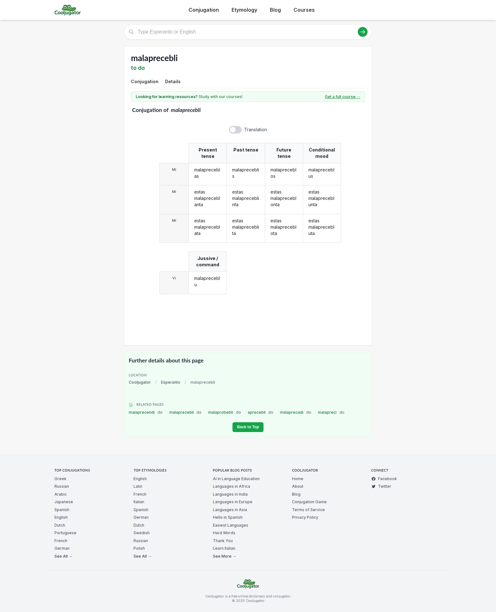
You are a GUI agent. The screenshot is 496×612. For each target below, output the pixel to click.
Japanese (63, 501)
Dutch (59, 525)
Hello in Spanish (228, 517)
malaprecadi (295, 412)
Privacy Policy (305, 517)
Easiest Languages (230, 525)
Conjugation (204, 10)
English (61, 517)
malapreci (331, 412)
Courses (304, 10)
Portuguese (65, 532)
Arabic (60, 494)
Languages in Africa (231, 486)
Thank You (223, 540)
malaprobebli (224, 412)
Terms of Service (308, 509)
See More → (224, 556)
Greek (60, 478)
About (297, 486)
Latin (137, 486)
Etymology (244, 10)
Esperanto (170, 382)
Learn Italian (224, 548)
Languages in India (230, 494)
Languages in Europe (232, 501)
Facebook (384, 478)
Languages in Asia (230, 509)
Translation (255, 129)
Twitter (381, 486)
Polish (139, 548)
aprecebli (261, 412)
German (62, 548)
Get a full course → (342, 96)
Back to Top (248, 427)
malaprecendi (146, 412)
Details (173, 81)
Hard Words (224, 532)
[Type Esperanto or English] (248, 32)
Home (297, 478)
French (60, 540)
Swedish (141, 532)
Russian (61, 486)
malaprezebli (185, 412)
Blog (275, 10)
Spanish (61, 509)
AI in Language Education (236, 478)
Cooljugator (140, 382)
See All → (63, 556)
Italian (138, 501)
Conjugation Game (309, 501)
